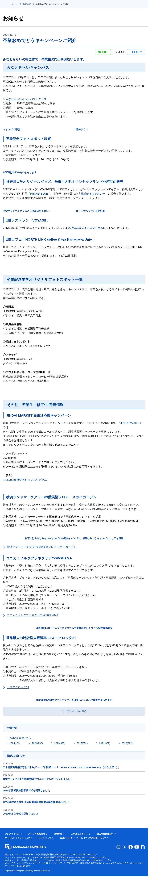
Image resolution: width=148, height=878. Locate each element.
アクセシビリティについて (17, 840)
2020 (127, 744)
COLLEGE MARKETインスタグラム (25, 479)
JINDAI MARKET (130, 423)
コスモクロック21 (18, 687)
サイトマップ (45, 840)
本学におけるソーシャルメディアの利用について (83, 840)
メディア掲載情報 (36, 835)
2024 (37, 744)
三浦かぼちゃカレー (93, 193)
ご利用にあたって (79, 835)
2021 (104, 744)
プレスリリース (12, 835)
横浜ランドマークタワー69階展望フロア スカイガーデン (41, 546)
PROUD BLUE (39, 193)
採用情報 (58, 835)
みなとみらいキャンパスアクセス (26, 99)
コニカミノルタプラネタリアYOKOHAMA (32, 615)
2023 (59, 744)
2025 (14, 744)
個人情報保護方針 (105, 835)
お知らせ (27, 4)
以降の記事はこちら (20, 739)
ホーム (15, 4)
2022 (82, 744)
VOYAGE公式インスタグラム (85, 227)
